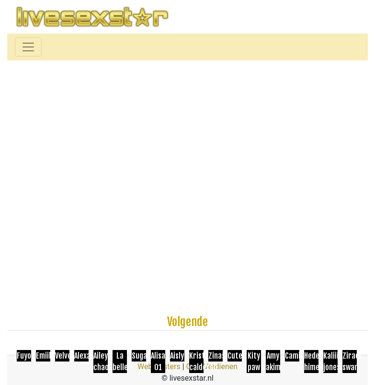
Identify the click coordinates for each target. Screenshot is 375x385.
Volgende (187, 322)
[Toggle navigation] (28, 47)
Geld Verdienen (212, 366)
